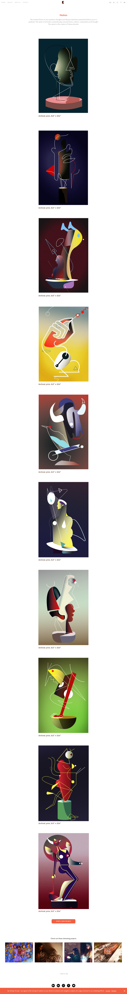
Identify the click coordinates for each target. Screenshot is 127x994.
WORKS (3, 2)
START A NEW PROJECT (63, 921)
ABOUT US (17, 2)
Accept (108, 991)
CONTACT (25, 2)
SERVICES (10, 2)
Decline (113, 991)
